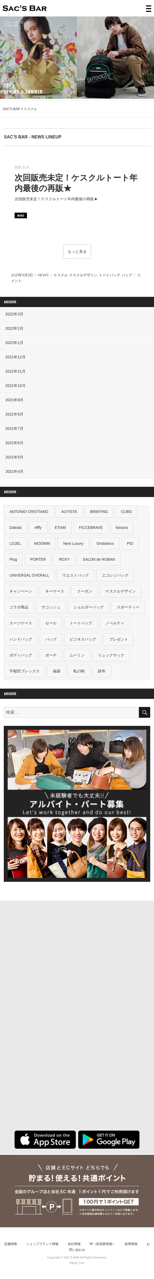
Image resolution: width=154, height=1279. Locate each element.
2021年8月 (14, 414)
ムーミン (77, 655)
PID (130, 543)
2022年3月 (14, 314)
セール (51, 623)
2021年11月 (15, 371)
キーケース (54, 591)
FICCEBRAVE (91, 527)
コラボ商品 (18, 607)
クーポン (84, 591)
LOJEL (15, 543)
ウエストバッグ (75, 575)
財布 (101, 671)
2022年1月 (14, 343)
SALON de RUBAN (99, 559)
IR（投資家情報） (102, 1244)
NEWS (43, 275)
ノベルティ (114, 623)
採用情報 (131, 1244)
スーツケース (20, 623)
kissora (122, 527)
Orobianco (105, 543)
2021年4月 (14, 471)
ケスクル (61, 275)
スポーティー (128, 607)
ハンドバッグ (20, 639)
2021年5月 (14, 457)
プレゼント (118, 639)
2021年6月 (14, 443)
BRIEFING (99, 511)
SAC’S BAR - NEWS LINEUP (32, 137)
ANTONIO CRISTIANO (28, 511)
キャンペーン (20, 591)
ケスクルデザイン (83, 275)
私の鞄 (79, 671)
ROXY (64, 559)
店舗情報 (10, 1244)
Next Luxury (73, 543)
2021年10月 (15, 385)
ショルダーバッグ (88, 607)
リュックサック (111, 655)
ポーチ (51, 655)
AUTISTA (69, 511)
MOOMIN (42, 543)
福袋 (56, 671)
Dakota (15, 527)
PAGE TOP (77, 1263)
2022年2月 (14, 328)
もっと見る (77, 251)
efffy (38, 527)
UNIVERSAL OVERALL (29, 575)
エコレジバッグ (115, 575)
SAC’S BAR (25, 8)
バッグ (127, 275)
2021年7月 (14, 428)
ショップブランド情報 (42, 1244)
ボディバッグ (20, 655)
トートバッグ (109, 275)
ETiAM (60, 527)
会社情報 (74, 1244)
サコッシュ (51, 607)
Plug (13, 559)
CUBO (126, 511)
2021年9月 (14, 400)
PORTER (38, 559)
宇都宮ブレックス (24, 671)
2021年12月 (15, 357)
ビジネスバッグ (83, 639)
